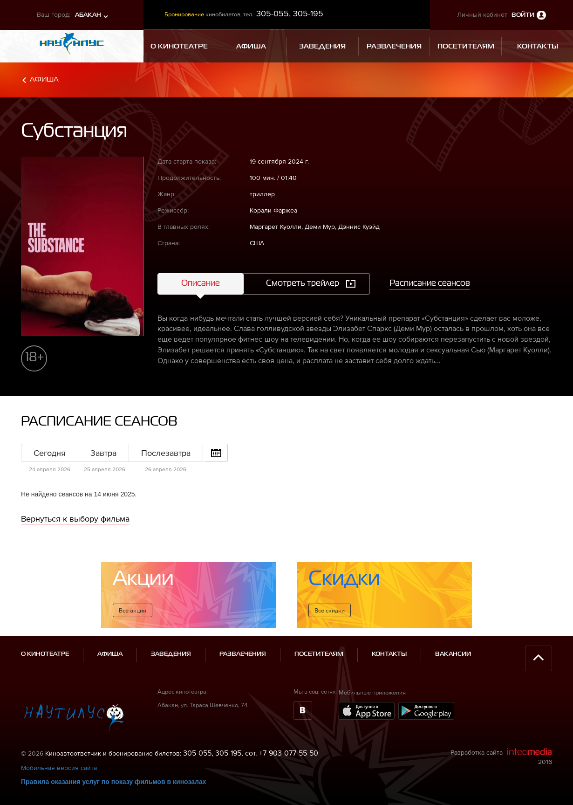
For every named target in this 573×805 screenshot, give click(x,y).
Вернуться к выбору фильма (75, 518)
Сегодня (50, 453)
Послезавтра (166, 453)
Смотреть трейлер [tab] (302, 283)
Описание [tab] (200, 283)
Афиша (44, 79)
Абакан (88, 15)
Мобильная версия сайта (59, 767)
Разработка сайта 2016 (501, 756)
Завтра (103, 453)
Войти (523, 15)
